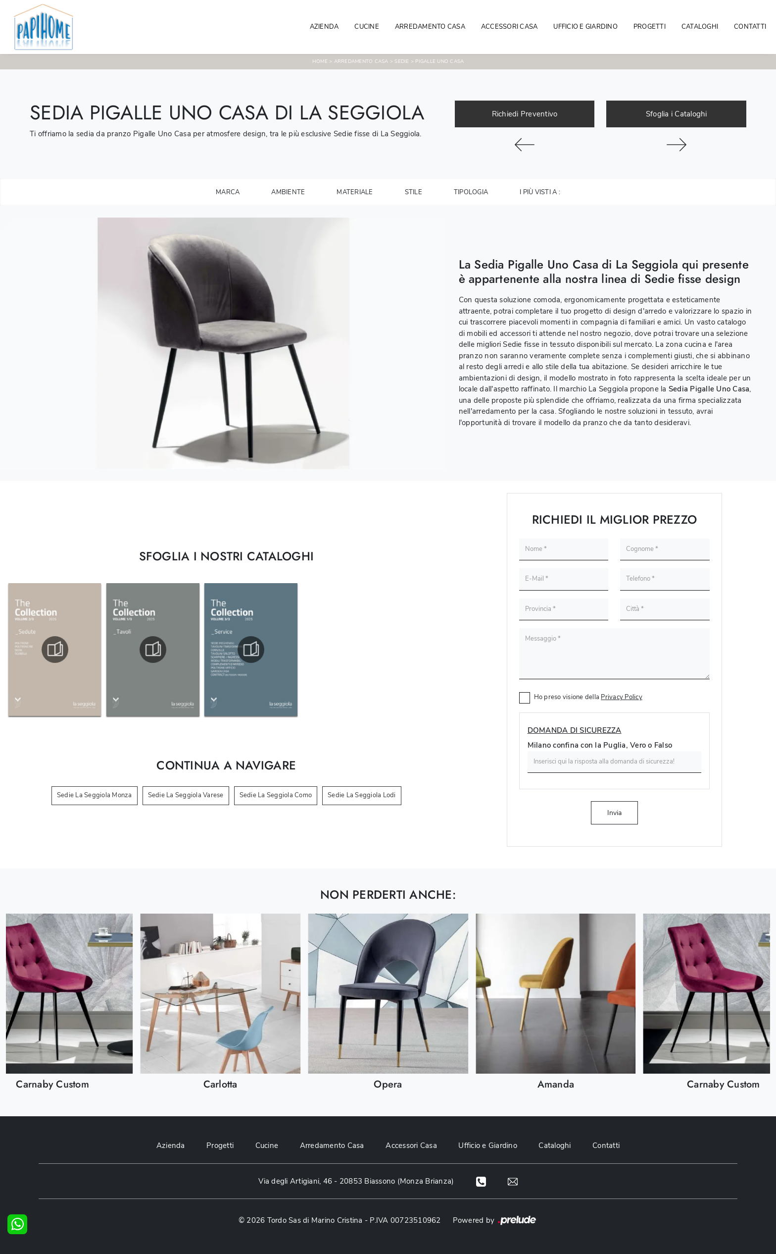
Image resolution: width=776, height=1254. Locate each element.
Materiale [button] (355, 192)
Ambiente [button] (288, 192)
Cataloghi (699, 26)
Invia (614, 813)
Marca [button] (228, 192)
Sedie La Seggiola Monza (94, 795)
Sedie (401, 61)
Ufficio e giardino (585, 26)
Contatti (750, 26)
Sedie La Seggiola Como (276, 795)
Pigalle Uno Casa (439, 61)
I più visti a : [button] (540, 192)
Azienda (324, 26)
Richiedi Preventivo (525, 114)
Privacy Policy (621, 697)
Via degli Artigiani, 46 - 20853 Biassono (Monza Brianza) (355, 1181)
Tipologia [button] (471, 192)
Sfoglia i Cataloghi (676, 114)
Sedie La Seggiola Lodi (362, 795)
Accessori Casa (509, 26)
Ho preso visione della (588, 697)
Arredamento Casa (430, 26)
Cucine (366, 26)
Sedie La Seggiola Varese (186, 795)
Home (320, 61)
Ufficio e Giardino (488, 1145)
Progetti (649, 26)
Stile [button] (413, 192)
